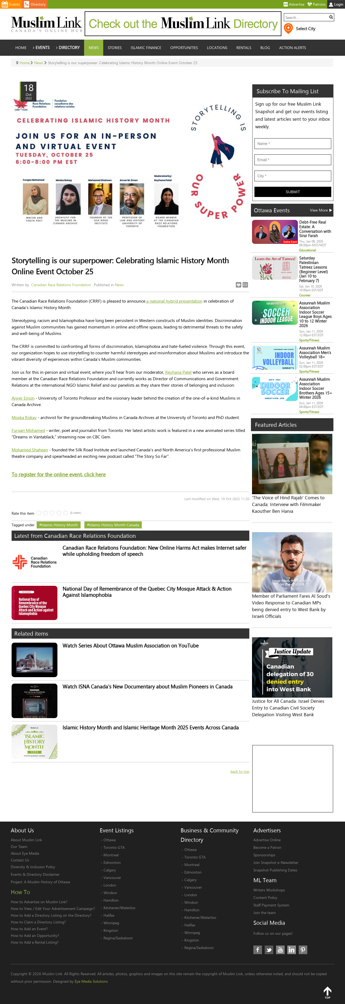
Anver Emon (23, 398)
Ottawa (110, 840)
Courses (304, 295)
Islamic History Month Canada (114, 525)
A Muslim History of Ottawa (47, 882)
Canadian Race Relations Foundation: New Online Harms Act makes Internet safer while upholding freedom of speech (154, 551)
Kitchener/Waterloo (119, 907)
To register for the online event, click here (59, 474)
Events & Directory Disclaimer (35, 874)
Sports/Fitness (309, 340)
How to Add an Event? (29, 929)
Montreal (111, 855)
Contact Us (20, 860)
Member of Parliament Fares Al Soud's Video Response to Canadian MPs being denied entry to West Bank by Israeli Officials (291, 606)
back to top (239, 771)
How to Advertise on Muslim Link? (39, 902)
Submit (293, 192)
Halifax (109, 915)
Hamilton (111, 900)
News (119, 285)
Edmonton (112, 862)
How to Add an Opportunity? (35, 935)
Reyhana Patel (178, 372)
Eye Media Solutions (91, 981)
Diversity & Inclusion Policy (33, 867)
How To (20, 892)
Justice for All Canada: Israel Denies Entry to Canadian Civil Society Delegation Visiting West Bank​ (288, 708)
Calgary (110, 870)
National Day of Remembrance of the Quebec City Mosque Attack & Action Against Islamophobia (147, 592)
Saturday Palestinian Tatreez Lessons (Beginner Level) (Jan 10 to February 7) (313, 269)
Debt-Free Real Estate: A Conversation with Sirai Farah (315, 228)
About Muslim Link (26, 840)
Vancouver (112, 877)
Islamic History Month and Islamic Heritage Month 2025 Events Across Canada (151, 728)
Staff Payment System (271, 905)
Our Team (19, 846)
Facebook (257, 950)
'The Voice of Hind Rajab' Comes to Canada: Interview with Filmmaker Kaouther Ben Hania (288, 504)
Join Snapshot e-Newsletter (275, 862)
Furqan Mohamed (28, 430)
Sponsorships (264, 855)
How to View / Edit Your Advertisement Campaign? (53, 908)
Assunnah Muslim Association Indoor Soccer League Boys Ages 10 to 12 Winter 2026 (315, 314)
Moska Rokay (24, 417)
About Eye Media (25, 853)
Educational (307, 250)
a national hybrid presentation (173, 301)
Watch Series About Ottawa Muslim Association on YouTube (131, 646)
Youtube (280, 950)
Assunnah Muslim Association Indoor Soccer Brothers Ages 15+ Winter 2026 (315, 388)
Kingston (111, 930)
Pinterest (303, 950)
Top (327, 992)
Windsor (110, 892)
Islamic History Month (60, 525)
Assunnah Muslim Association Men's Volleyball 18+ (315, 352)
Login (336, 4)
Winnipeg (111, 923)
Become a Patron (267, 847)
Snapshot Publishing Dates (275, 870)
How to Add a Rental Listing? (34, 942)
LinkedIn (291, 950)
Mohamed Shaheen (30, 449)
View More (321, 210)
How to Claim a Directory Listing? (38, 922)
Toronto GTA (114, 847)
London (110, 885)
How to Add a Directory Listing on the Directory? (51, 915)
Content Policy (265, 897)
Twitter (269, 950)
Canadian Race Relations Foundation (61, 285)
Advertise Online (267, 840)
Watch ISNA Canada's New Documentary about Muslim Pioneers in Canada (148, 687)
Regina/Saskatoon (118, 938)
